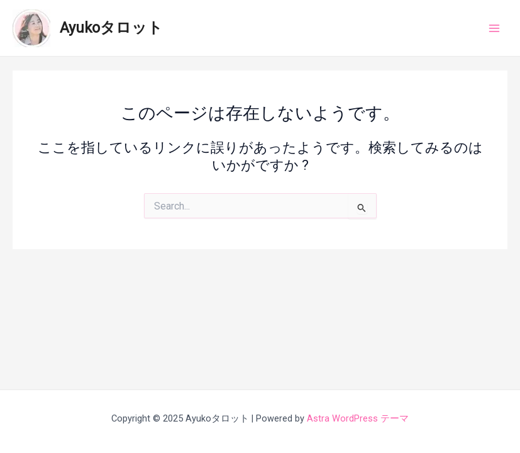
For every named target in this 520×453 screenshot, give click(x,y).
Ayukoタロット (111, 27)
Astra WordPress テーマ (358, 418)
